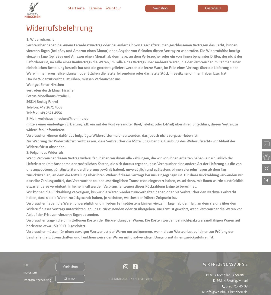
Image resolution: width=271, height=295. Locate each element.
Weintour (113, 8)
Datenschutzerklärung (37, 280)
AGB (25, 265)
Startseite (76, 8)
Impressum (30, 272)
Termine (95, 8)
